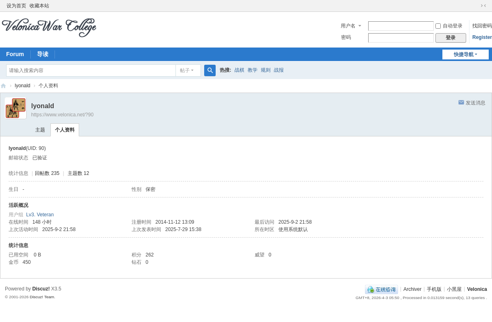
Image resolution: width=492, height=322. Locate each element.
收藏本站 (39, 6)
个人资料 (65, 130)
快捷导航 (464, 54)
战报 (279, 70)
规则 (266, 70)
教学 (252, 70)
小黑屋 (454, 289)
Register (482, 37)
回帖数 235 (47, 173)
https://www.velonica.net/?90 (62, 115)
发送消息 (475, 103)
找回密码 (482, 26)
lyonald (22, 85)
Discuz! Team (42, 297)
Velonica (477, 289)
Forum (15, 54)
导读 (42, 54)
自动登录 (448, 26)
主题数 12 (78, 173)
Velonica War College (3, 86)
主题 (40, 130)
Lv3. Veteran (40, 215)
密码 (346, 37)
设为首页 (16, 6)
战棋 (239, 70)
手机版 (434, 289)
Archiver (412, 289)
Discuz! (41, 289)
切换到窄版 (483, 5)
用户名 (348, 26)
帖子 (185, 70)
